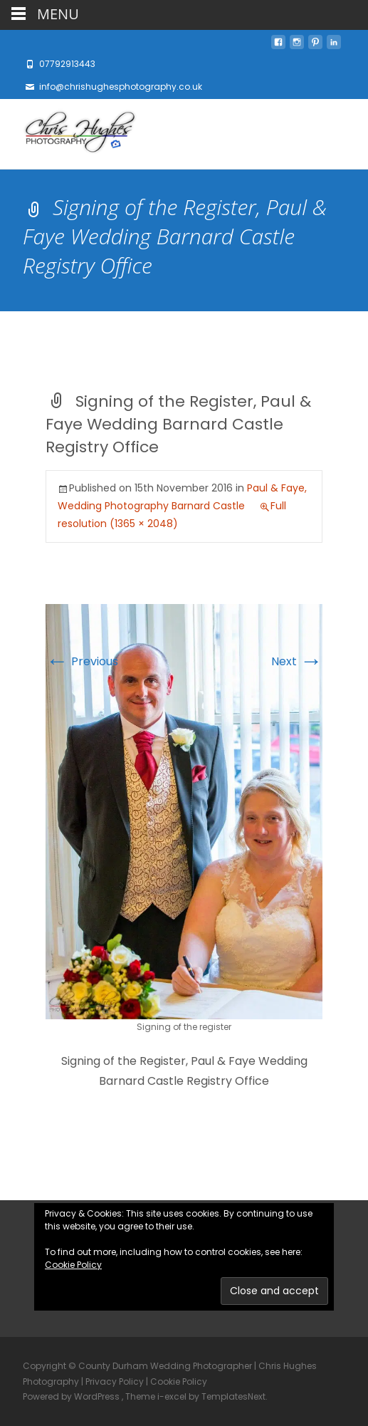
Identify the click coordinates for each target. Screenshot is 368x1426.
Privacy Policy (114, 1381)
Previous (82, 661)
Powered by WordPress (72, 1396)
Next (296, 661)
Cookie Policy (73, 1265)
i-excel (173, 1396)
